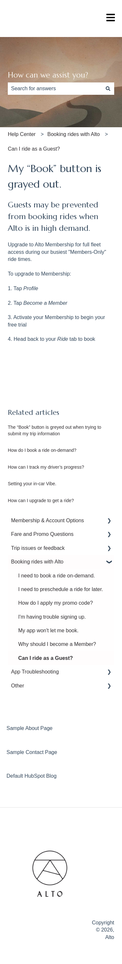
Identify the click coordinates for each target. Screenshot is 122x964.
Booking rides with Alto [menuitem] (37, 561)
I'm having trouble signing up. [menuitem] (52, 617)
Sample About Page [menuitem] (29, 728)
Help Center (21, 134)
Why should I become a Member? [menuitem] (57, 644)
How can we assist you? (48, 75)
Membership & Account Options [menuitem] (47, 520)
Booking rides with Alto (73, 134)
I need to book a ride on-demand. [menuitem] (56, 575)
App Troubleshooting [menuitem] (35, 671)
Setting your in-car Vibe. (32, 483)
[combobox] (55, 88)
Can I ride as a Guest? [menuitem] (45, 658)
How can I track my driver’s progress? (46, 467)
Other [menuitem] (17, 685)
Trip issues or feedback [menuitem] (38, 548)
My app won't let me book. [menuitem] (48, 630)
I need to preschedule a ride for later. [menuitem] (60, 589)
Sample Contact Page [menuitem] (32, 752)
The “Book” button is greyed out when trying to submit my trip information (54, 430)
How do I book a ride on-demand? (42, 450)
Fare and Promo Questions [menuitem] (42, 534)
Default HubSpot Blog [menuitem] (32, 776)
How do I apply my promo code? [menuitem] (55, 603)
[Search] (108, 88)
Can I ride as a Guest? (34, 149)
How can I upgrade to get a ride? (41, 500)
